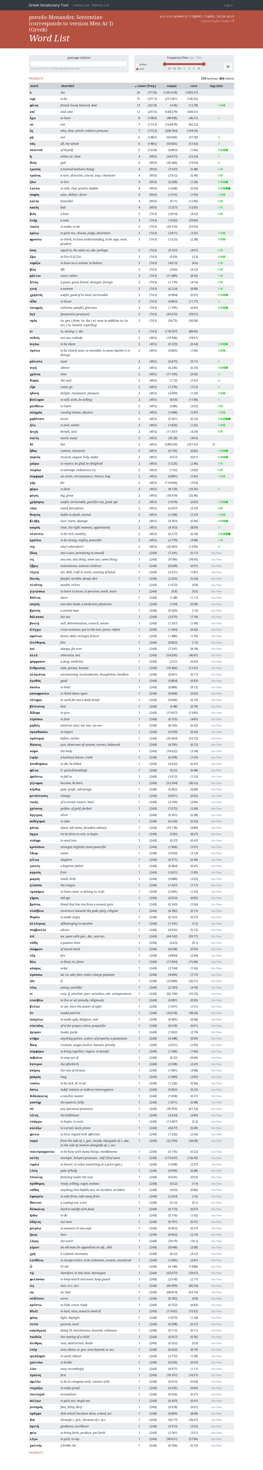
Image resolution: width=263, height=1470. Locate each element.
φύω (33, 1433)
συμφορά (36, 476)
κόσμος (35, 968)
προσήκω (37, 892)
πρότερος (37, 738)
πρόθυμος (37, 1184)
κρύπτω (36, 1305)
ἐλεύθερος (37, 642)
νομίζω (35, 263)
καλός (34, 201)
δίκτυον (36, 1203)
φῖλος (34, 770)
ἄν (31, 1013)
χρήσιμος (37, 502)
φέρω (34, 489)
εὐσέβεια (37, 911)
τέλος (34, 1115)
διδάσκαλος (39, 1096)
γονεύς (35, 866)
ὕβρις (34, 566)
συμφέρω (37, 1051)
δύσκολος (37, 1209)
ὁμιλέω (35, 1382)
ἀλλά (34, 655)
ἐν (31, 331)
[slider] (165, 64)
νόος (33, 508)
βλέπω (35, 1006)
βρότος (35, 904)
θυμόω (35, 917)
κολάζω (35, 1128)
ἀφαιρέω (36, 1196)
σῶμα (34, 751)
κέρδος (35, 789)
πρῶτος (35, 1375)
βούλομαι (37, 400)
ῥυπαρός (36, 1407)
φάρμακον (37, 661)
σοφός (34, 195)
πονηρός (36, 308)
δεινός (35, 579)
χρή (33, 1254)
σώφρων (36, 949)
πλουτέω (36, 534)
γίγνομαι (36, 783)
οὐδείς (35, 338)
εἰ (31, 994)
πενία (34, 1324)
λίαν (33, 1369)
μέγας (34, 495)
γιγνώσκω (37, 591)
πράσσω (36, 975)
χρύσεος (36, 808)
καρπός (35, 872)
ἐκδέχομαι (37, 821)
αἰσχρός (36, 412)
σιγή (33, 368)
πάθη (34, 943)
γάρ (32, 483)
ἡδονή (34, 393)
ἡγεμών (35, 1032)
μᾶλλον (35, 276)
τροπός (35, 169)
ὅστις (34, 1090)
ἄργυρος (36, 815)
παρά (34, 1141)
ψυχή (34, 432)
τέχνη (34, 572)
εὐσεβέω (36, 1000)
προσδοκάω (39, 732)
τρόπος (35, 175)
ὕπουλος (36, 1177)
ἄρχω (34, 834)
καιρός (35, 527)
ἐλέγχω (35, 630)
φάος (34, 1318)
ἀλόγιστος (37, 674)
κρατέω (35, 540)
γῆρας (34, 898)
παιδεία (36, 1337)
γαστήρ (35, 1102)
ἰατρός (35, 604)
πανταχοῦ (37, 1394)
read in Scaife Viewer (217, 21)
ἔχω (33, 118)
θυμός (34, 380)
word (34, 86)
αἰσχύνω (36, 1019)
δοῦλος (35, 598)
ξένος (34, 282)
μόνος (34, 828)
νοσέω (35, 1083)
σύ (32, 1109)
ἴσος (33, 250)
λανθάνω (36, 1260)
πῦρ (33, 955)
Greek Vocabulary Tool (48, 5)
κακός (34, 207)
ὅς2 (32, 314)
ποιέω (34, 227)
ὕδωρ (34, 853)
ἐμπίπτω (36, 777)
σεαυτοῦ (36, 150)
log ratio (216, 86)
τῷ (32, 1273)
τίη (32, 547)
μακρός (35, 1077)
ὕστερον (36, 1064)
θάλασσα (37, 617)
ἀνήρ (33, 220)
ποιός (34, 802)
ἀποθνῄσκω (39, 764)
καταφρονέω (39, 693)
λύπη (34, 1171)
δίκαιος (35, 745)
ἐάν (32, 981)
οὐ (31, 124)
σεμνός (35, 457)
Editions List (100, 5)
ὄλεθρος (36, 1343)
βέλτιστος (37, 706)
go (228, 66)
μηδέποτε (37, 419)
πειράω (35, 470)
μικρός (35, 879)
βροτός (35, 610)
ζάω (33, 182)
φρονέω (36, 239)
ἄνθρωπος (37, 668)
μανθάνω (36, 406)
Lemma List (81, 5)
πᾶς (33, 144)
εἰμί (33, 99)
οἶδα (33, 301)
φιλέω (34, 1134)
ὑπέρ (33, 1350)
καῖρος (35, 1070)
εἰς (32, 1286)
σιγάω (34, 344)
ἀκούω (35, 687)
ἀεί (32, 649)
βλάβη (34, 521)
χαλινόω (36, 1362)
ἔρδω (34, 1215)
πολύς (34, 438)
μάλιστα (36, 361)
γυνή (33, 289)
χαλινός (36, 1445)
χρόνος (35, 374)
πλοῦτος (36, 585)
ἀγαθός (35, 681)
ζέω (33, 425)
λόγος (34, 1241)
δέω (33, 962)
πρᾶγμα (35, 1413)
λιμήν (34, 757)
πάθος (34, 1190)
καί (32, 112)
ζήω (33, 257)
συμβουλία (38, 930)
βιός (33, 214)
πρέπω (35, 350)
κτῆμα (34, 1038)
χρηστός (36, 295)
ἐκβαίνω (36, 1058)
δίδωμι (35, 713)
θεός (33, 163)
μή (32, 137)
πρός (33, 321)
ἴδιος (33, 553)
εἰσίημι (35, 840)
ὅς (31, 131)
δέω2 (34, 1311)
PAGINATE (36, 78)
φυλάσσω (37, 1279)
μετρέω (35, 1228)
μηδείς (35, 725)
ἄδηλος (35, 1222)
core (140, 68)
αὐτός (34, 1158)
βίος (33, 269)
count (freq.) (145, 86)
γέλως (34, 860)
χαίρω (34, 463)
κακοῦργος (38, 1330)
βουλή (34, 623)
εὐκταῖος (36, 1026)
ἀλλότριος (37, 924)
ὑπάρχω (36, 1121)
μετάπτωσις (39, 796)
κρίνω (34, 233)
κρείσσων (37, 847)
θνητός (35, 515)
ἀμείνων (36, 636)
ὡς (32, 1292)
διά (32, 1420)
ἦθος (33, 451)
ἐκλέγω (35, 1401)
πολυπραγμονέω (42, 1152)
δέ (31, 444)
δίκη (33, 1045)
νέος (33, 987)
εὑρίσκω (36, 719)
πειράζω (36, 1388)
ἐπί (32, 936)
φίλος (34, 105)
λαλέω (35, 188)
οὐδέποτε (37, 1298)
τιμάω (34, 1164)
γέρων (34, 1247)
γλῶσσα (36, 885)
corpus (141, 64)
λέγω (34, 1439)
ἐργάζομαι (37, 1356)
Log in (228, 5)
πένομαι (36, 700)
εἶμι (33, 387)
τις (32, 559)
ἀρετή (34, 1426)
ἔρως (33, 1235)
